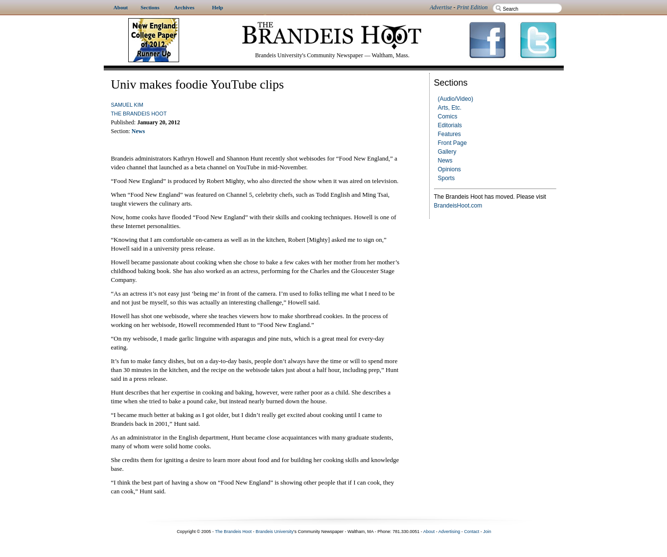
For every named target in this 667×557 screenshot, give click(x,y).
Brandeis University (274, 531)
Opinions (449, 169)
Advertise (441, 7)
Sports (446, 178)
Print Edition (472, 7)
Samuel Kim (127, 105)
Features (449, 134)
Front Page (452, 142)
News (445, 160)
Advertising (449, 531)
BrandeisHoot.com (458, 205)
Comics (448, 116)
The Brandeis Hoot (139, 113)
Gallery (447, 151)
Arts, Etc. (450, 107)
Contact (471, 531)
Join (487, 531)
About (429, 531)
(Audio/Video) (456, 98)
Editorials (450, 125)
